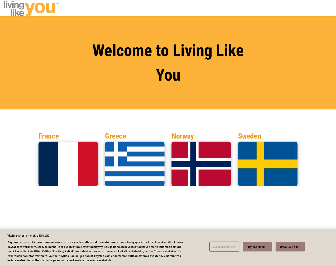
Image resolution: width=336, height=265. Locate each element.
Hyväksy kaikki (290, 248)
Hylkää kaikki (257, 248)
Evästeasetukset (224, 248)
